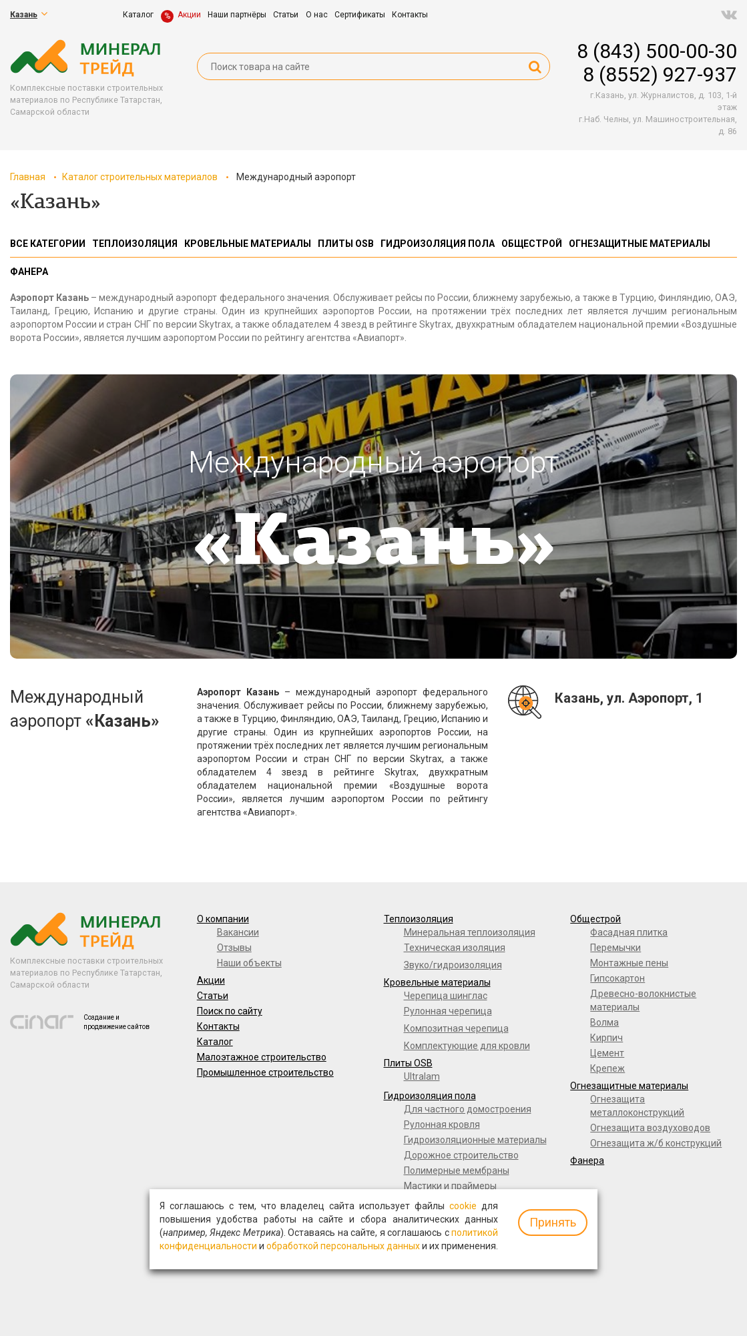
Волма (604, 1022)
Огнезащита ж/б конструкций (656, 1143)
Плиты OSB (408, 1063)
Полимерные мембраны (456, 1170)
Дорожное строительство (461, 1155)
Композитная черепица (456, 1028)
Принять (552, 1222)
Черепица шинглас (445, 995)
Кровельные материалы (437, 982)
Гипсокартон (617, 978)
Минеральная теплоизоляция (469, 932)
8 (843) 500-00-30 (657, 51)
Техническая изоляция (454, 947)
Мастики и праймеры (450, 1186)
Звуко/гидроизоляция (453, 965)
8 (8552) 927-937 (660, 74)
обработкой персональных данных (343, 1246)
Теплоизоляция (418, 919)
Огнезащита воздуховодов (650, 1127)
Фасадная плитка (629, 932)
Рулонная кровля (442, 1124)
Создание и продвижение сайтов (116, 1022)
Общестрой (595, 919)
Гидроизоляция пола (430, 1095)
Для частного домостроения (467, 1109)
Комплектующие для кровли (467, 1045)
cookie (463, 1206)
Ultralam (422, 1076)
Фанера (587, 1160)
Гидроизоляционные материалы (475, 1139)
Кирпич (606, 1037)
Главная (27, 177)
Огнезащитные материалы (629, 1085)
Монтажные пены (629, 963)
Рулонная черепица (448, 1011)
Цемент (607, 1053)
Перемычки (615, 947)
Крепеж (607, 1068)
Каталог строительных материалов (140, 177)
